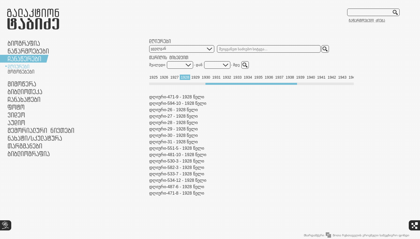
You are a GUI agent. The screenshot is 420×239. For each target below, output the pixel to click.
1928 (185, 77)
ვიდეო (16, 115)
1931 (216, 77)
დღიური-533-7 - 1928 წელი (176, 174)
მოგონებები (21, 72)
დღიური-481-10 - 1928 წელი (177, 154)
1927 (174, 77)
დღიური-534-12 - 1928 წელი (177, 180)
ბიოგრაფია (24, 43)
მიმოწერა (22, 84)
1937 (279, 77)
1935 (258, 77)
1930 (206, 77)
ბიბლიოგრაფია (29, 153)
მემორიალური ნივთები (41, 130)
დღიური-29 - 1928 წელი (173, 129)
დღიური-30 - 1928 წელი (173, 135)
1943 (342, 77)
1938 (290, 77)
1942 (332, 77)
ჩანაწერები (24, 59)
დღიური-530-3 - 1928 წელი (176, 161)
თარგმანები (25, 146)
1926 (164, 77)
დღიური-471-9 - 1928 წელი (176, 97)
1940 (311, 77)
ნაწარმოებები (28, 51)
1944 (353, 77)
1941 (321, 77)
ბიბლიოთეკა (25, 91)
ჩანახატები (24, 99)
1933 (237, 77)
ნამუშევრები (35, 138)
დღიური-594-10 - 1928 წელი (177, 103)
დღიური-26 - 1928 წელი (173, 109)
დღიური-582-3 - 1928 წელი (176, 167)
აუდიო (16, 122)
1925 (153, 77)
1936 (269, 77)
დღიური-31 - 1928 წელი (173, 142)
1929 (195, 77)
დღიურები (18, 66)
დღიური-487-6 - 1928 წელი (176, 186)
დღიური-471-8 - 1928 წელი (176, 193)
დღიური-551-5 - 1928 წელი (176, 148)
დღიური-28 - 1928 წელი (173, 122)
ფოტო (16, 107)
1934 (248, 77)
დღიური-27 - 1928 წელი (173, 116)
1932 (227, 77)
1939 (300, 77)
